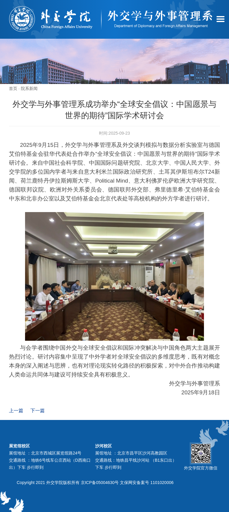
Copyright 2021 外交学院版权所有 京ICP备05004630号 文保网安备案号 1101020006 (95, 482)
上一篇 (16, 410)
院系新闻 (29, 88)
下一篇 (37, 410)
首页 (13, 88)
